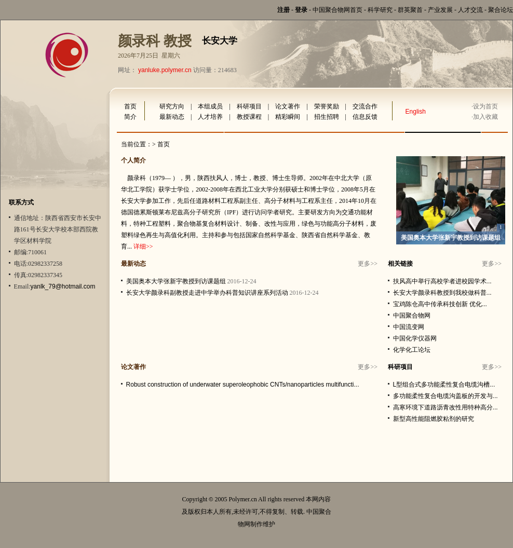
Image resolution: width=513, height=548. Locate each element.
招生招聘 (326, 116)
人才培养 (210, 116)
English (416, 111)
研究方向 (171, 106)
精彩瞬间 (287, 116)
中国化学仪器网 (415, 338)
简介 (130, 116)
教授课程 (249, 116)
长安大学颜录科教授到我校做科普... (442, 292)
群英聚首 (410, 9)
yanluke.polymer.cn (165, 70)
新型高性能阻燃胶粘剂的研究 (433, 418)
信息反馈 (365, 116)
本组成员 (210, 106)
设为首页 (485, 106)
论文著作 (287, 106)
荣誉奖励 (326, 106)
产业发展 (440, 9)
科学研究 (380, 9)
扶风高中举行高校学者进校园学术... (442, 281)
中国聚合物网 (411, 315)
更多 (364, 263)
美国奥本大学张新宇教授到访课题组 (451, 237)
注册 (283, 9)
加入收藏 (485, 116)
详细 (139, 246)
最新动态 (171, 116)
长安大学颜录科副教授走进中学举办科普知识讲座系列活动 (207, 292)
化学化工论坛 (411, 349)
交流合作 (365, 106)
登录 (301, 9)
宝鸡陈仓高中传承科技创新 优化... (440, 304)
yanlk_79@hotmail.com (63, 286)
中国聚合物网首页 (337, 9)
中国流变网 (408, 327)
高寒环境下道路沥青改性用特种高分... (445, 407)
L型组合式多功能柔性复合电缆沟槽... (444, 384)
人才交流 (470, 9)
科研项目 (249, 106)
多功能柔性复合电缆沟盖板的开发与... (445, 396)
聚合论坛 (500, 9)
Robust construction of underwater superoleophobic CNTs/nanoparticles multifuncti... (242, 384)
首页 (130, 106)
